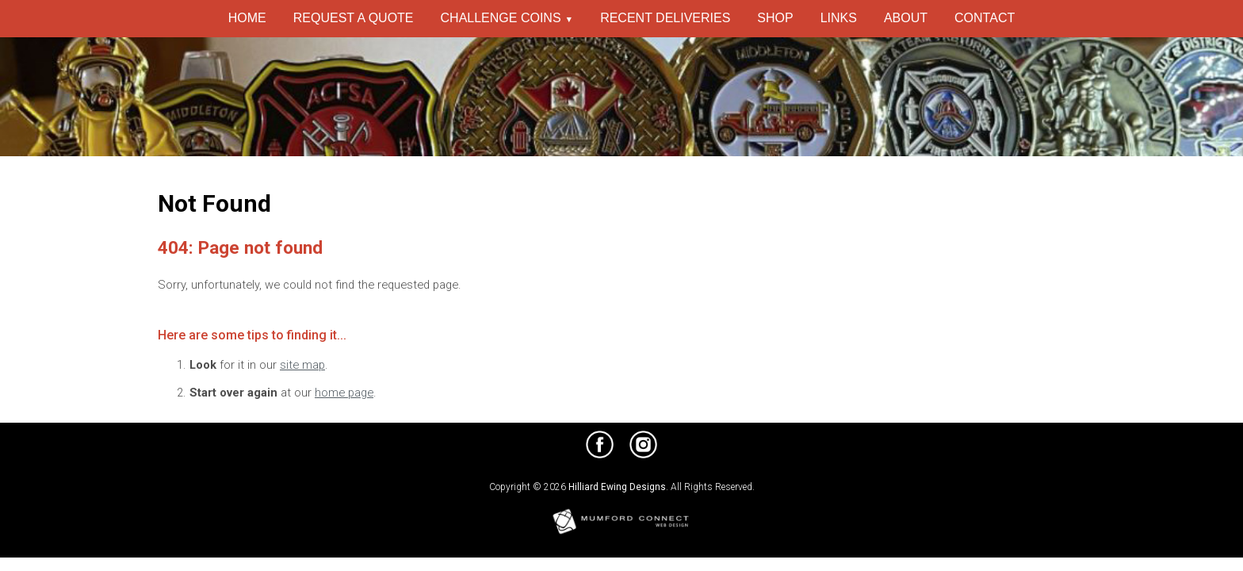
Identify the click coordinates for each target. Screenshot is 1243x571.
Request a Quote (353, 18)
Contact (984, 18)
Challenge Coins (501, 18)
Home (247, 18)
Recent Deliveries (665, 18)
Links (838, 18)
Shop (775, 18)
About (905, 18)
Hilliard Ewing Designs (617, 486)
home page (344, 392)
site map (302, 365)
